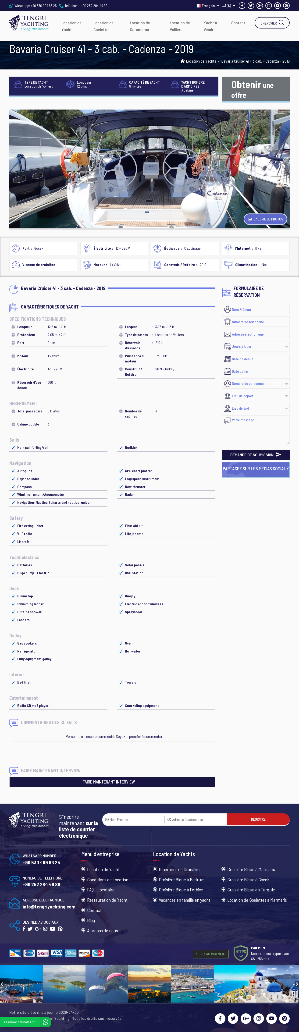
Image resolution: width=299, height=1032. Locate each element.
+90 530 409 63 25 (44, 5)
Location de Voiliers (180, 26)
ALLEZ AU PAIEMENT (211, 954)
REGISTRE (258, 819)
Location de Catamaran (140, 26)
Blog (91, 920)
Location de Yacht (71, 26)
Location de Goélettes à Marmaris (257, 900)
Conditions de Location (107, 879)
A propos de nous (102, 930)
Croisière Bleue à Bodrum (181, 879)
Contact (238, 22)
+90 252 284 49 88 (94, 5)
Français (207, 5)
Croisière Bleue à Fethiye (181, 889)
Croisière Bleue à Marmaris (251, 869)
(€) (228, 5)
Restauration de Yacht (107, 900)
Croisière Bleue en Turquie (251, 889)
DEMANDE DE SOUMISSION (255, 454)
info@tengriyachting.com (49, 906)
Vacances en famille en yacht (184, 900)
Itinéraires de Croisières (180, 869)
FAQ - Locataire (100, 889)
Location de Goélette (103, 26)
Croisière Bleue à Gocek (248, 879)
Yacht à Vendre (210, 26)
